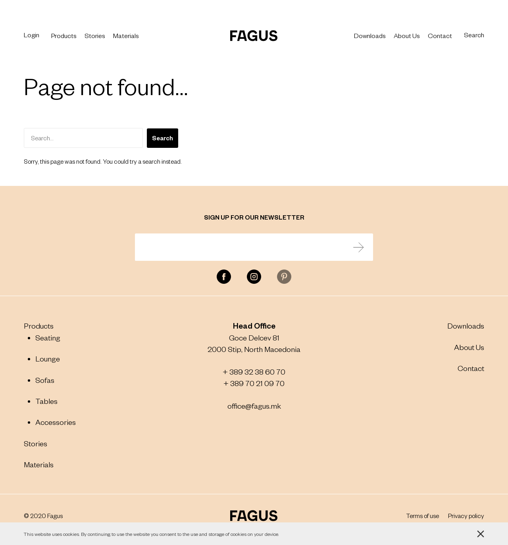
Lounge (47, 358)
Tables (46, 400)
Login (31, 34)
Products (64, 35)
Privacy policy (466, 515)
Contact (440, 35)
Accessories (55, 421)
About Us (407, 35)
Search (474, 34)
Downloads (370, 35)
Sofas (44, 379)
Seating (47, 337)
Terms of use (422, 515)
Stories (95, 35)
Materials (126, 35)
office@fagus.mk (254, 405)
